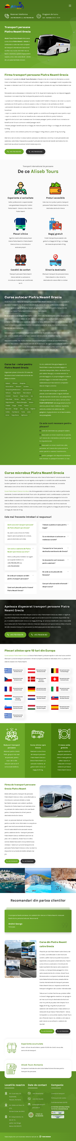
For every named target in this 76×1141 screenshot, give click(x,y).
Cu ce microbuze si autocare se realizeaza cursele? (55, 538)
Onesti (29, 399)
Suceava (25, 386)
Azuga (14, 405)
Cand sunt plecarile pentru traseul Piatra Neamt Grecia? (20, 589)
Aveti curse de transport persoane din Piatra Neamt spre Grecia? (20, 526)
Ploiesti (26, 405)
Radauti (8, 383)
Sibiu (21, 409)
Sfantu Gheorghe (22, 402)
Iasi (32, 396)
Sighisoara (24, 415)
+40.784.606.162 (28, 18)
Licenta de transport (58, 1093)
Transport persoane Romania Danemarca (41, 680)
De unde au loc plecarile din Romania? (55, 573)
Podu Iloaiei (9, 399)
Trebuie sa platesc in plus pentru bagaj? (55, 526)
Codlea (8, 412)
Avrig (26, 409)
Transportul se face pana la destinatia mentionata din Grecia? (55, 549)
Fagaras (32, 409)
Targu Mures (15, 415)
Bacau (23, 399)
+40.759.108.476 (15, 18)
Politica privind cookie (58, 1098)
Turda (23, 412)
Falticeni (8, 393)
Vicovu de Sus (9, 386)
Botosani (18, 386)
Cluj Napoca (15, 412)
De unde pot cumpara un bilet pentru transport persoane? (20, 577)
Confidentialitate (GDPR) (59, 1102)
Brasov (31, 402)
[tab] (21, 526)
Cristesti (8, 396)
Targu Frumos (24, 396)
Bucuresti (8, 409)
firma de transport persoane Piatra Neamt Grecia (34, 302)
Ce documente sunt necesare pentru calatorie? (55, 561)
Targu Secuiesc (10, 402)
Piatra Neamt (27, 393)
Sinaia (20, 405)
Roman (16, 399)
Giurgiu (16, 409)
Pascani (15, 396)
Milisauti (14, 383)
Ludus (29, 412)
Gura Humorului (27, 389)
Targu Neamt (17, 393)
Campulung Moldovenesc (13, 389)
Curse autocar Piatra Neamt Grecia (16, 655)
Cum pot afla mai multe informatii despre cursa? (55, 585)
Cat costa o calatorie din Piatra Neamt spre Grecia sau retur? (20, 550)
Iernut (7, 415)
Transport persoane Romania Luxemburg (18, 698)
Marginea (22, 383)
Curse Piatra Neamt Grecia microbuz (17, 491)
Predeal (8, 405)
